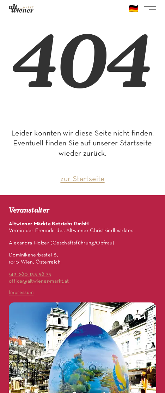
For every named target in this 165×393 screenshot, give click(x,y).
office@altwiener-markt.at (39, 281)
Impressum (21, 292)
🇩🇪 (134, 9)
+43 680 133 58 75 (30, 274)
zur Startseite (82, 179)
